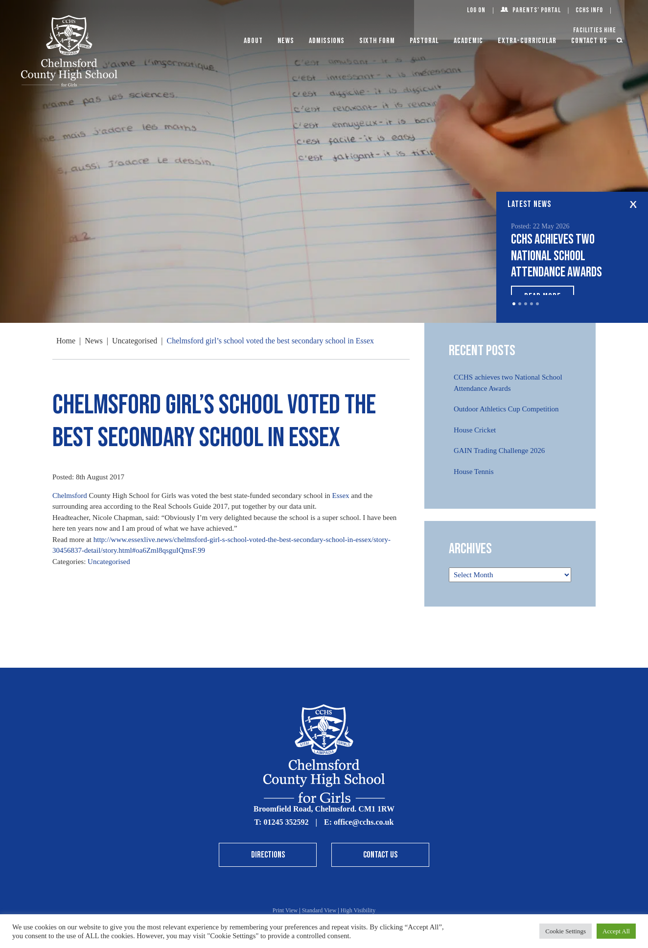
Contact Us (589, 40)
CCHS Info (589, 10)
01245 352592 (285, 822)
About (253, 40)
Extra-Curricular (527, 40)
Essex (340, 495)
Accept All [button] (616, 931)
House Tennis (474, 471)
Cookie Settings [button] (565, 931)
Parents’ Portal (536, 10)
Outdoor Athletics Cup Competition (506, 409)
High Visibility (358, 910)
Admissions (327, 40)
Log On (476, 10)
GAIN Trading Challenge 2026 (499, 450)
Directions (268, 855)
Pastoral (424, 40)
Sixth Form (377, 40)
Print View (285, 910)
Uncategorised (109, 561)
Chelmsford (69, 495)
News (286, 40)
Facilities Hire (594, 30)
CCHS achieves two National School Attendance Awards (556, 255)
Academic (468, 40)
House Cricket (475, 430)
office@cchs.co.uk (363, 822)
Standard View (319, 910)
